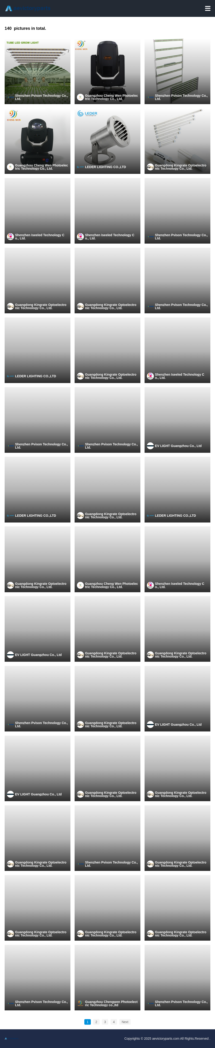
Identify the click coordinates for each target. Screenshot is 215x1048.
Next (125, 1022)
